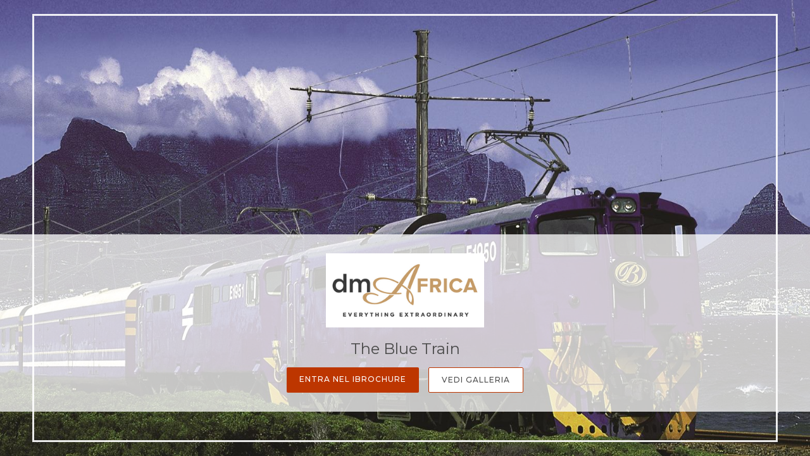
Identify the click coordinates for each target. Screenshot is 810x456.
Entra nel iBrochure (352, 379)
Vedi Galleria (476, 379)
